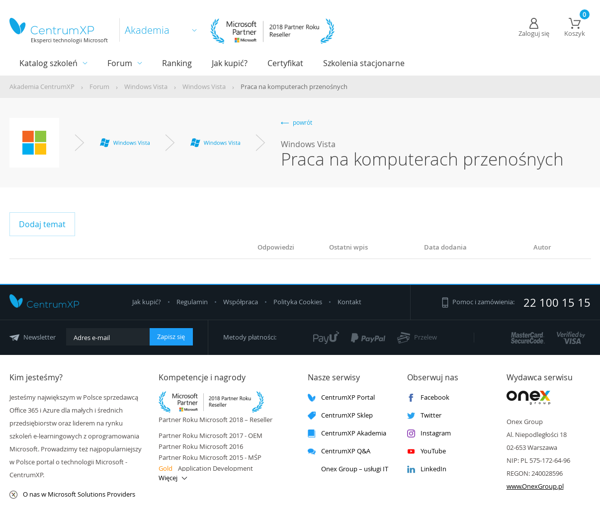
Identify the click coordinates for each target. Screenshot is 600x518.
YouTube (426, 451)
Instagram (429, 433)
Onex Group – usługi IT (348, 469)
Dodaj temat (42, 224)
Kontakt (349, 301)
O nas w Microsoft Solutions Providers (72, 494)
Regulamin (192, 301)
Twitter (424, 415)
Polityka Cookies (298, 301)
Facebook (428, 397)
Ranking (177, 63)
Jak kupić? (230, 63)
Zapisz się (171, 336)
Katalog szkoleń (48, 63)
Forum (119, 63)
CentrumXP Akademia (347, 433)
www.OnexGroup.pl (535, 486)
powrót (296, 122)
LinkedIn (426, 469)
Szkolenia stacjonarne (364, 63)
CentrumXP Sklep (340, 415)
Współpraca (240, 301)
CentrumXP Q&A (339, 451)
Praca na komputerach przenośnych (294, 86)
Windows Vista (146, 86)
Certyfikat (285, 63)
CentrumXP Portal (341, 397)
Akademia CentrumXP (42, 86)
